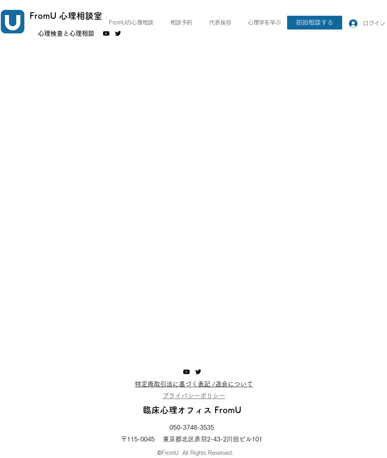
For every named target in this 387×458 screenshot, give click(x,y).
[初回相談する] (314, 23)
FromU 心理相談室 (65, 15)
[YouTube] (106, 33)
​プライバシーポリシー (193, 396)
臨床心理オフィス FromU (192, 410)
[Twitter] (198, 372)
